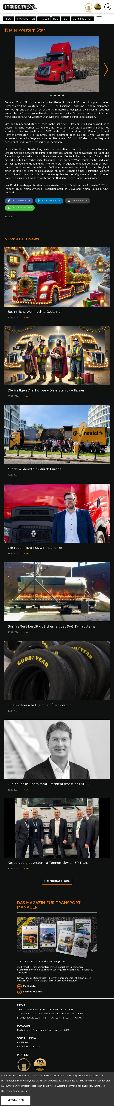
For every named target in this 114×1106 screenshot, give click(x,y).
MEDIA (21, 1005)
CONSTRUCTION (82, 19)
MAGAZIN (54, 1018)
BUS (55, 19)
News (27, 318)
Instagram (23, 1046)
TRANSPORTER (26, 19)
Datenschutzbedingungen (15, 1091)
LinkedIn (35, 1046)
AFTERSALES (46, 1014)
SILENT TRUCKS (72, 1018)
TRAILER (44, 19)
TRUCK (8, 19)
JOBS (80, 1014)
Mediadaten (30, 986)
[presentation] (106, 70)
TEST (65, 19)
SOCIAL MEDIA (26, 1038)
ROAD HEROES (65, 1014)
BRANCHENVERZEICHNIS (32, 1018)
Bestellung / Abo (32, 992)
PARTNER (23, 1055)
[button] (51, 95)
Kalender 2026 (61, 1030)
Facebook (22, 1042)
